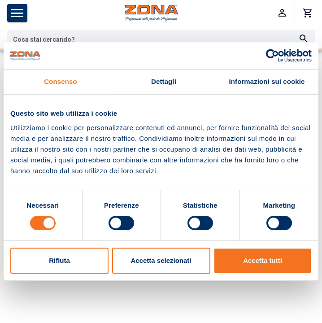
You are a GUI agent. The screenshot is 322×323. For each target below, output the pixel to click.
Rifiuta (59, 260)
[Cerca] (303, 39)
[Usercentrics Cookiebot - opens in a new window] (272, 55)
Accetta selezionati (161, 260)
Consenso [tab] (60, 81)
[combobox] (161, 39)
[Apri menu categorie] (17, 13)
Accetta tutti (262, 260)
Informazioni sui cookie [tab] (267, 81)
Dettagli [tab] (163, 81)
